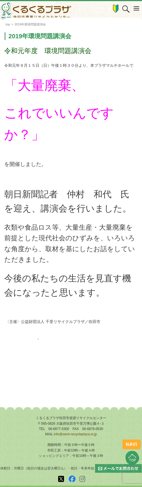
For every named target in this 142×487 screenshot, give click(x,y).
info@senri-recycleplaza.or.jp (75, 434)
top (8, 24)
